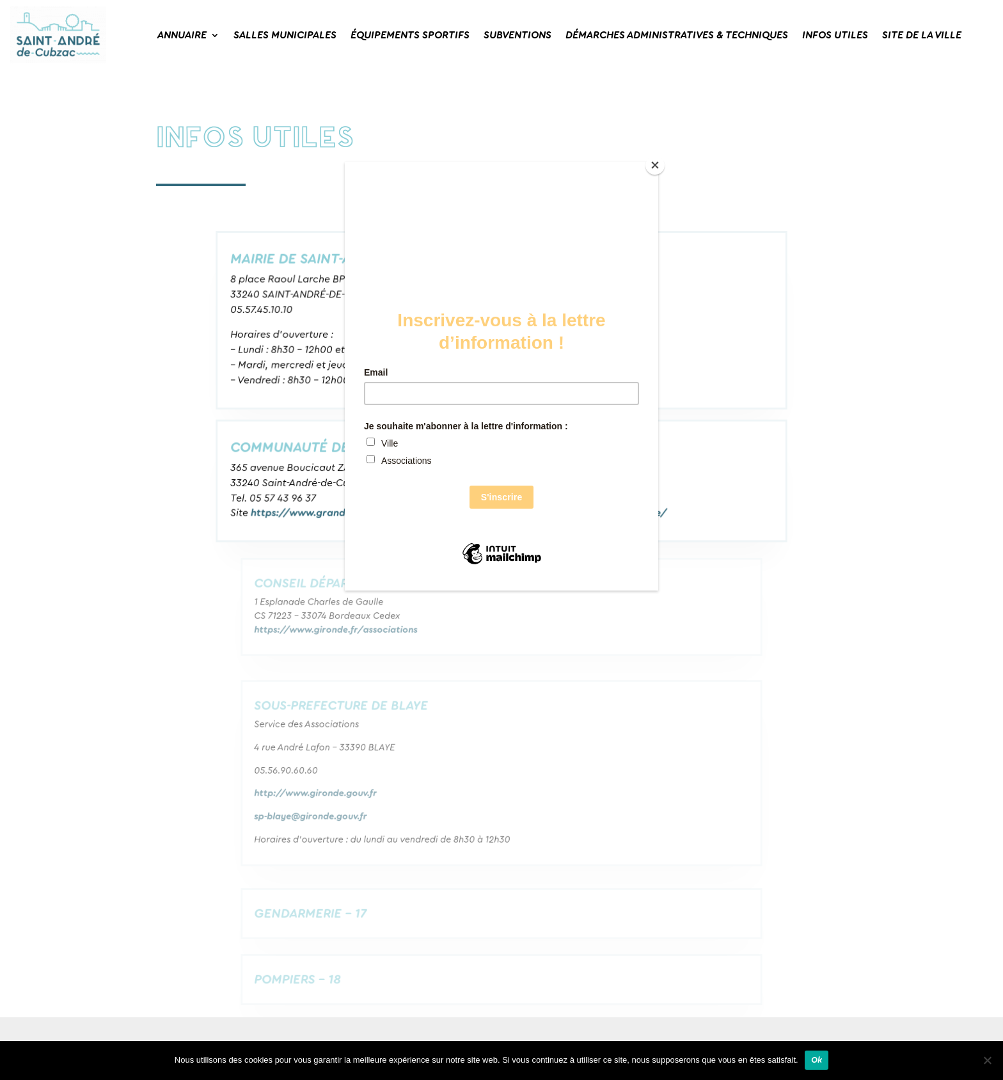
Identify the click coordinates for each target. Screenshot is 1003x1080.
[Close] (655, 165)
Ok (817, 1060)
